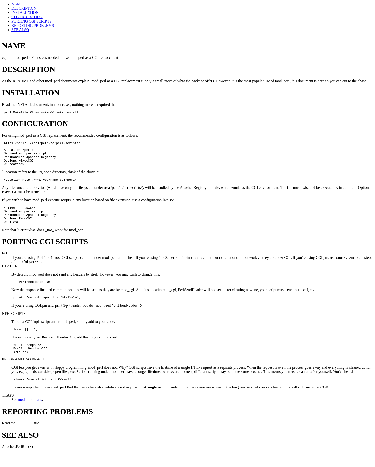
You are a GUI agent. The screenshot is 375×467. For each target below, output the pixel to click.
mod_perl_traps (30, 414)
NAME (17, 4)
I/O (4, 262)
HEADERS (11, 275)
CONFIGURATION (27, 17)
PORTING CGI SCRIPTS (31, 21)
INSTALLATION (25, 13)
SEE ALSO (20, 30)
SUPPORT (24, 437)
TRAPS (8, 410)
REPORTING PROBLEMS (32, 25)
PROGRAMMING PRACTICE (26, 373)
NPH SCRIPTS (14, 324)
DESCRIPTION (23, 8)
